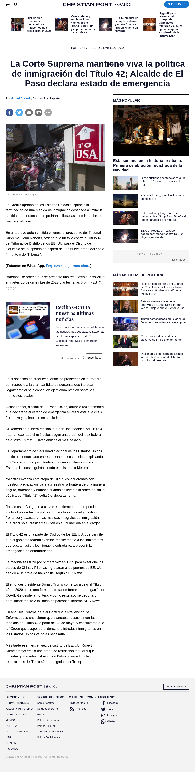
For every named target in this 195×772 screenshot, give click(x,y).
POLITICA (11, 725)
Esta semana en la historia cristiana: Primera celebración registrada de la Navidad (147, 165)
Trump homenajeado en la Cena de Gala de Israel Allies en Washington (163, 320)
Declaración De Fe (47, 708)
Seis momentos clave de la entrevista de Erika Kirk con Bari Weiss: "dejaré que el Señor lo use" (163, 305)
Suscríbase (176, 4)
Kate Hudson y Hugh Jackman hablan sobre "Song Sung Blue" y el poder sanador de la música (83, 24)
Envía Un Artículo (78, 703)
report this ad (178, 260)
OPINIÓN (11, 743)
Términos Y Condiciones (50, 731)
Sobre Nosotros (45, 703)
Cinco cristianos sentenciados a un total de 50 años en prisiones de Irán (163, 181)
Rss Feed (77, 709)
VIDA (8, 737)
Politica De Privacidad (49, 737)
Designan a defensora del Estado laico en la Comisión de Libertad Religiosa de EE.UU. (162, 357)
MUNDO (10, 720)
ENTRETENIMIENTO (17, 731)
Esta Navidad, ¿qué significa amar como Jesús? (162, 197)
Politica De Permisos (48, 720)
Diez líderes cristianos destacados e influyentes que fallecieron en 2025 (39, 24)
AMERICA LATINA (16, 714)
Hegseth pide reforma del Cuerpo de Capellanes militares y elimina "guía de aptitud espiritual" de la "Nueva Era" (171, 24)
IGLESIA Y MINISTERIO (19, 708)
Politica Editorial (46, 725)
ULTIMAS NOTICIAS (17, 703)
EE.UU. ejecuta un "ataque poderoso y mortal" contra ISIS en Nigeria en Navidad (126, 24)
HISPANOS (12, 748)
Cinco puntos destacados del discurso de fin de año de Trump (161, 338)
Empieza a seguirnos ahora (68, 266)
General (41, 714)
